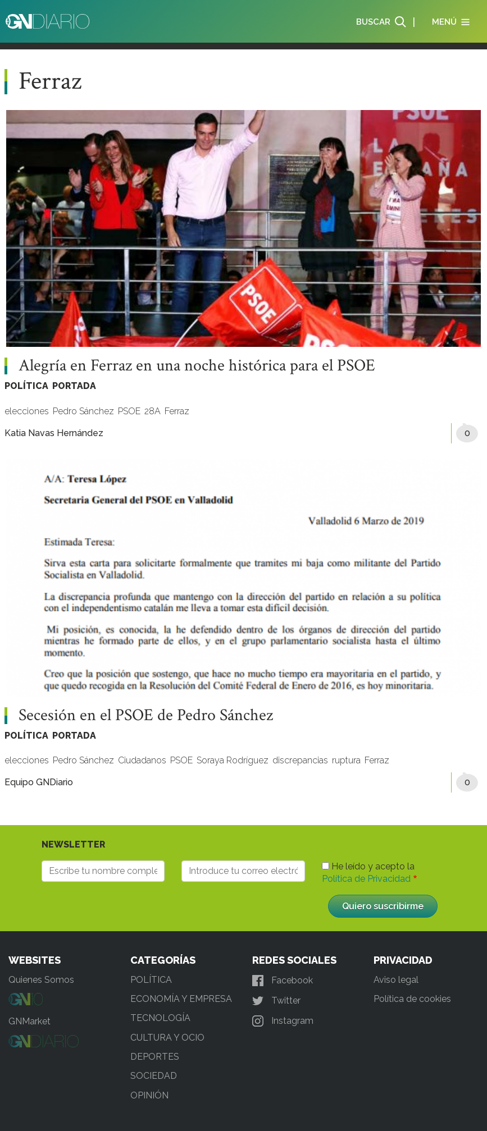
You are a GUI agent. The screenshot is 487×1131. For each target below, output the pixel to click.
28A (152, 411)
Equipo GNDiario (38, 782)
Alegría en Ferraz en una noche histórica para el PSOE (197, 366)
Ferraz (177, 411)
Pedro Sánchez (83, 411)
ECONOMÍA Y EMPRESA (181, 998)
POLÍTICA (26, 386)
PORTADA (74, 386)
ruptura (346, 760)
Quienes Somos (41, 979)
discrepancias (300, 760)
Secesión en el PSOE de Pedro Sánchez (146, 715)
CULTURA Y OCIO (167, 1037)
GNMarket (29, 1021)
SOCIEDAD (153, 1075)
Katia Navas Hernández (53, 433)
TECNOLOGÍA (160, 1018)
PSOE (129, 411)
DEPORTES (154, 1056)
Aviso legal (396, 979)
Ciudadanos (142, 760)
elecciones (26, 411)
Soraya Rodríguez (232, 760)
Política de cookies (412, 998)
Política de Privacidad (366, 878)
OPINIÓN (149, 1095)
